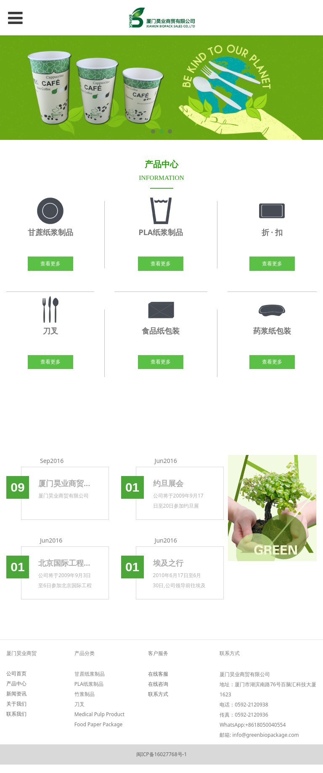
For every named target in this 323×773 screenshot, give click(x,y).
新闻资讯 (16, 693)
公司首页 (16, 673)
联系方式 (158, 694)
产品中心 (16, 683)
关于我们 (16, 703)
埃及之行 (168, 563)
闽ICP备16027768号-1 (161, 754)
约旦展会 (168, 483)
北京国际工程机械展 (65, 563)
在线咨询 (158, 683)
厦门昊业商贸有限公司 (65, 483)
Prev (11, 88)
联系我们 (16, 713)
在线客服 (158, 673)
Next (311, 88)
